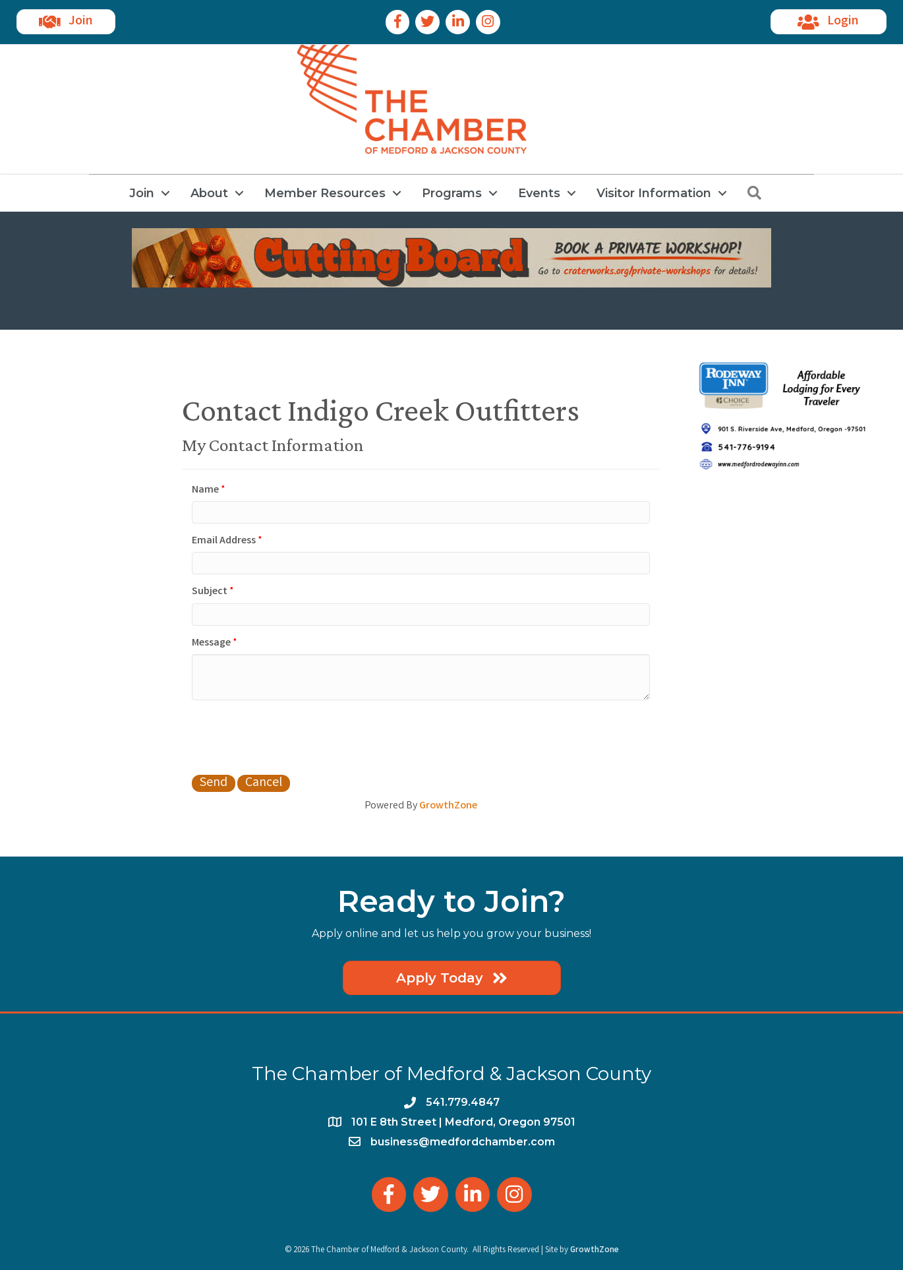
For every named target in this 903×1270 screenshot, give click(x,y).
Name (205, 490)
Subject (209, 591)
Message (211, 643)
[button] (65, 21)
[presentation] (292, 736)
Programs (452, 193)
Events (539, 193)
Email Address (224, 541)
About (209, 193)
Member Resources (325, 193)
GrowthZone (448, 806)
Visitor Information (654, 193)
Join (141, 193)
